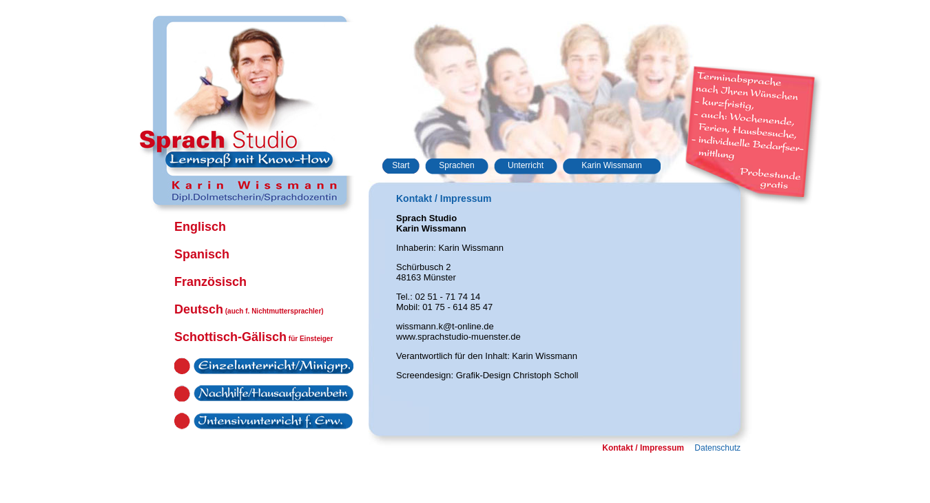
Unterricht (526, 165)
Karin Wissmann (611, 165)
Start (400, 165)
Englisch (200, 227)
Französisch (210, 282)
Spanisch (201, 254)
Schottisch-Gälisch (253, 337)
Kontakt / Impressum (643, 448)
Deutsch (249, 309)
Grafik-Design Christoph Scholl (517, 375)
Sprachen (456, 165)
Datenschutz (717, 448)
